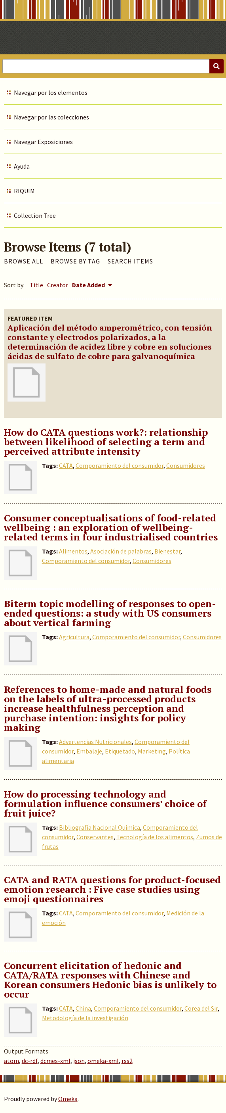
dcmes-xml (55, 1061)
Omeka (68, 1099)
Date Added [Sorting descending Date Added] (89, 285)
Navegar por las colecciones (51, 117)
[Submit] (216, 66)
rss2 (127, 1061)
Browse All (23, 261)
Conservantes (95, 837)
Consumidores (185, 465)
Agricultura (74, 637)
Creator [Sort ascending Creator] (57, 285)
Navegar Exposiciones (43, 142)
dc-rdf (30, 1061)
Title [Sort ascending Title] (36, 285)
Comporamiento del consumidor (119, 465)
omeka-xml (103, 1061)
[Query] (113, 66)
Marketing (152, 751)
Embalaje (89, 751)
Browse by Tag (75, 261)
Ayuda (22, 166)
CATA (66, 465)
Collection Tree (35, 215)
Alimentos (73, 551)
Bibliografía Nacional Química (99, 827)
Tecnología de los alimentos (154, 837)
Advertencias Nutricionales (95, 742)
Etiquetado (120, 751)
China (83, 1008)
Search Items (130, 261)
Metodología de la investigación (85, 1018)
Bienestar (167, 551)
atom (11, 1061)
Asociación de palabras (121, 551)
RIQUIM (24, 191)
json (79, 1061)
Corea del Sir (201, 1008)
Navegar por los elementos (50, 92)
